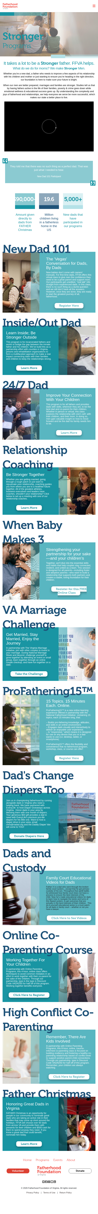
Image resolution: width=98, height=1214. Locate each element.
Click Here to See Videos (69, 918)
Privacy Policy (32, 1193)
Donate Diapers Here (29, 836)
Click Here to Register (29, 995)
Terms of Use (49, 1193)
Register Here (69, 305)
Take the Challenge (29, 674)
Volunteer (18, 1170)
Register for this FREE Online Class (71, 590)
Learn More (29, 368)
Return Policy (65, 1193)
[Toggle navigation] (94, 6)
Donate (80, 1170)
